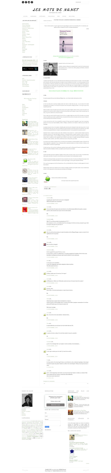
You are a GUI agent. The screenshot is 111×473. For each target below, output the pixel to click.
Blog (23, 110)
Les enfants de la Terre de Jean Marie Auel (32, 149)
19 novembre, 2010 (52, 203)
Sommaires (33, 16)
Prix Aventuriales (31, 432)
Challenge (34, 423)
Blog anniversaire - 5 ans (32, 130)
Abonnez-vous (55, 405)
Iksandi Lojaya (63, 470)
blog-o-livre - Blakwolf (73, 460)
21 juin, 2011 (50, 367)
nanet (48, 206)
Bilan (25, 423)
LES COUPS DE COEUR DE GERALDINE (76, 442)
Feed (23, 2)
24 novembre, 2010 (52, 338)
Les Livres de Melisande (73, 434)
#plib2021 (39, 421)
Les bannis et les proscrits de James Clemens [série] (32, 178)
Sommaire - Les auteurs (26, 411)
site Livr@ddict (76, 56)
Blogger (30, 100)
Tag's (29, 168)
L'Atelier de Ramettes (73, 456)
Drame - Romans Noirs (26, 37)
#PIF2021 (28, 421)
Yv (47, 360)
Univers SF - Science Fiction (28, 28)
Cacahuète (49, 219)
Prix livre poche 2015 (40, 432)
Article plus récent (44, 384)
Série (23, 78)
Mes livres (72, 16)
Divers (64, 16)
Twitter (29, 2)
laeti (48, 260)
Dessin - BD (24, 83)
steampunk (23, 435)
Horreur (23, 47)
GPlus (32, 2)
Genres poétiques (25, 86)
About (23, 111)
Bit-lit (23, 43)
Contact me (24, 113)
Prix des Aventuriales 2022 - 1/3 (30, 60)
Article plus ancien (87, 384)
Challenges (51, 16)
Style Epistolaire (25, 84)
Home (23, 104)
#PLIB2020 (33, 421)
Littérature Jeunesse (26, 26)
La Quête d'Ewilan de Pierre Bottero (79, 410)
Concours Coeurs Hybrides (32, 121)
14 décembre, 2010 (52, 345)
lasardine (48, 197)
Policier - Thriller (25, 31)
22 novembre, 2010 (52, 309)
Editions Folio (69, 56)
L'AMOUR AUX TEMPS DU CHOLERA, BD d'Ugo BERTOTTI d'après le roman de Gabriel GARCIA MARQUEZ (78, 444)
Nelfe (48, 298)
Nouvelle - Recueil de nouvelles (28, 80)
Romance (24, 35)
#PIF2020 (23, 421)
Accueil (25, 16)
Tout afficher (87, 463)
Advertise (24, 109)
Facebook (26, 2)
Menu (23, 114)
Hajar (48, 242)
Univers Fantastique (26, 25)
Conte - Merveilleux (26, 41)
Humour (24, 38)
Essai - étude (24, 81)
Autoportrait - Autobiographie (28, 44)
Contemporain (52, 186)
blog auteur (24, 415)
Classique (24, 40)
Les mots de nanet (55, 9)
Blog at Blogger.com (48, 470)
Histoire (23, 32)
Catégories (42, 16)
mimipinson (49, 249)
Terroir (23, 52)
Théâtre (23, 50)
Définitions (23, 413)
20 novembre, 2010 (52, 267)
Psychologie (24, 49)
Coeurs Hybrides (31, 424)
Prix (58, 16)
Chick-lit (24, 46)
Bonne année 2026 (72, 457)
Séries (23, 412)
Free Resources (25, 107)
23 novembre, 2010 (52, 327)
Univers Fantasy (25, 23)
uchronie (23, 436)
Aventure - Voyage (26, 34)
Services (24, 106)
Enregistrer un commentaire (49, 381)
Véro (48, 323)
